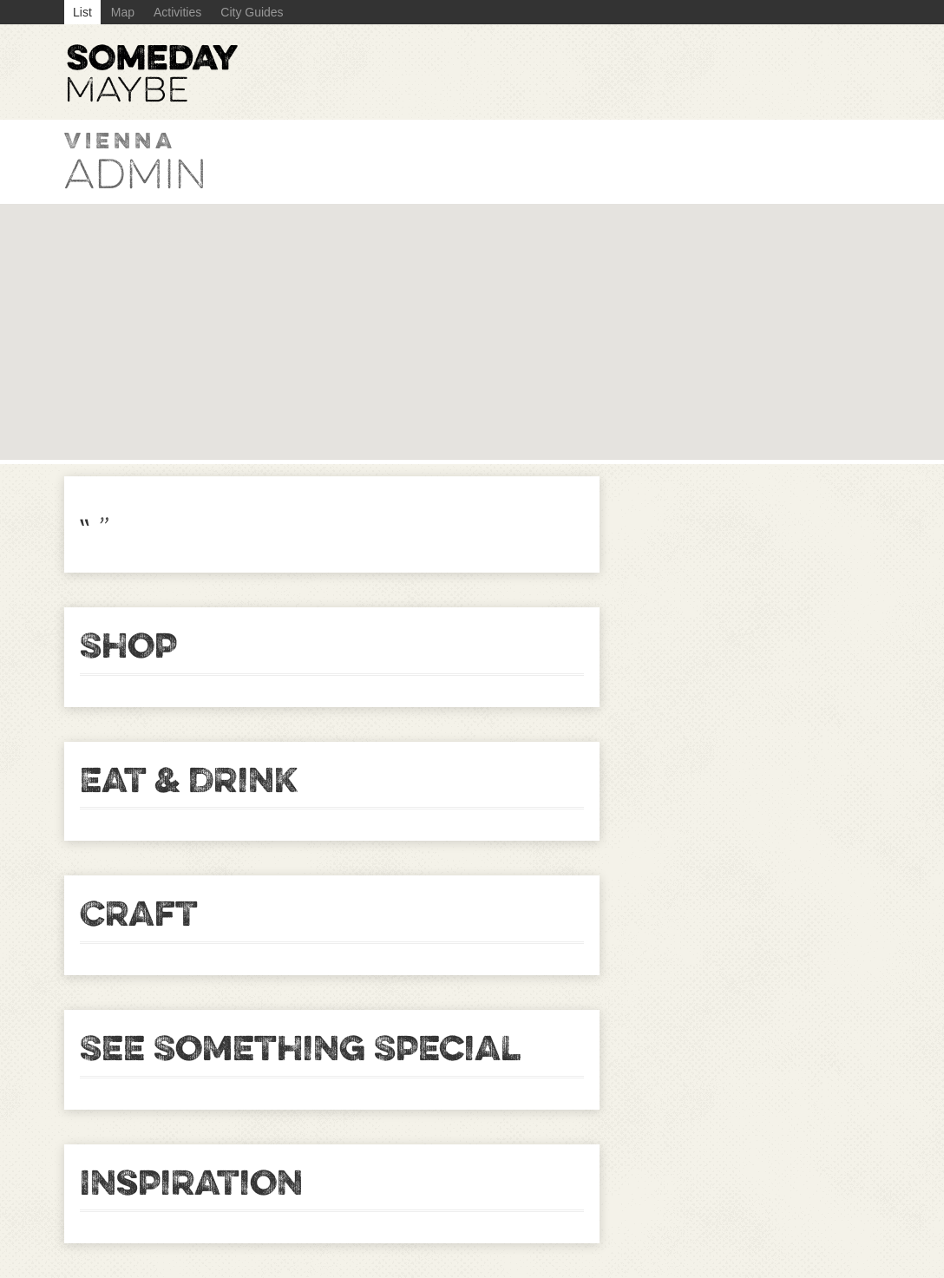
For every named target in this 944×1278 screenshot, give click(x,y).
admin (135, 174)
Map (122, 12)
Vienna (120, 140)
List (82, 12)
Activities (177, 12)
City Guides (251, 12)
